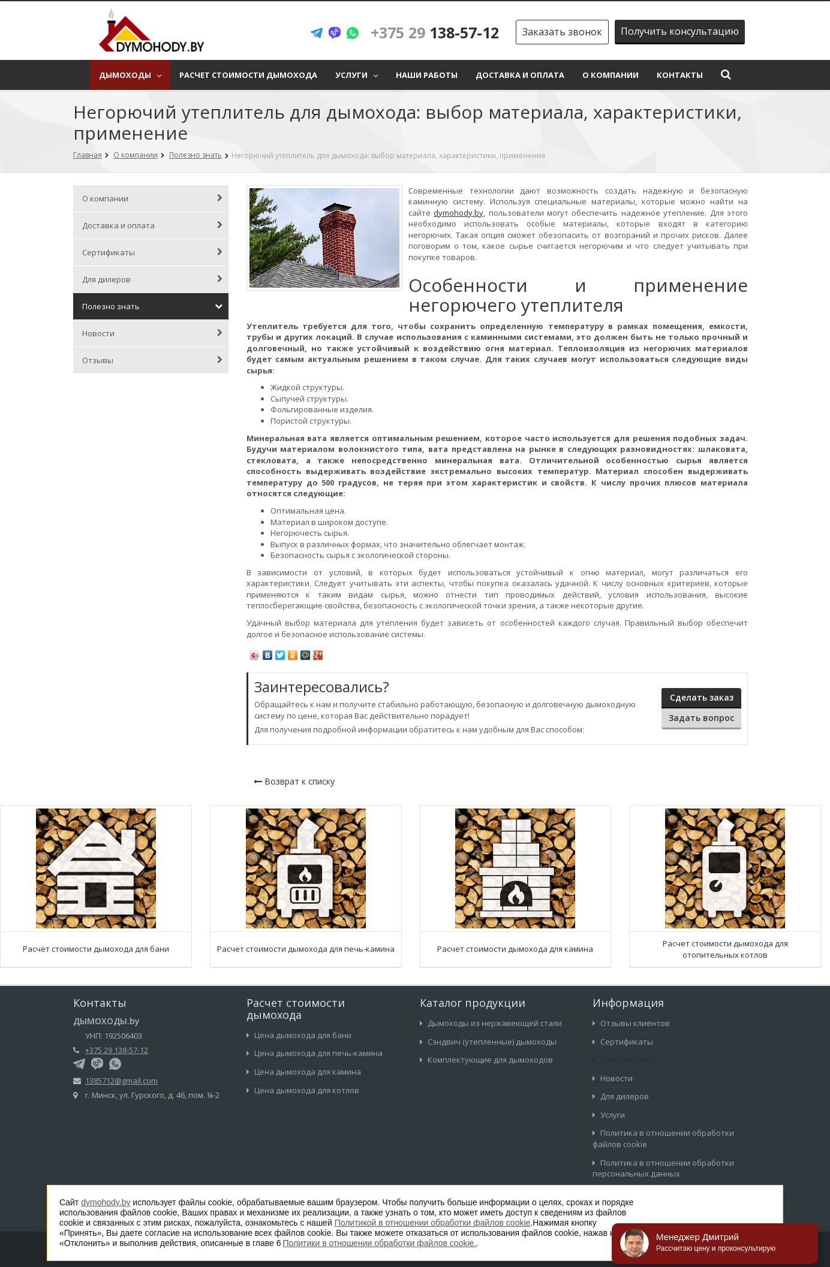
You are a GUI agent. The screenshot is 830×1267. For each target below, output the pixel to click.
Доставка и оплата (520, 75)
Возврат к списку (294, 781)
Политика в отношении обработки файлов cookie (663, 1138)
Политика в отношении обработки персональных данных (663, 1168)
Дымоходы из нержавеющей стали (491, 1023)
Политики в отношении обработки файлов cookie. (380, 1243)
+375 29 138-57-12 (116, 1050)
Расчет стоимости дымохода (248, 75)
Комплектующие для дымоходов (486, 1059)
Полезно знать (152, 306)
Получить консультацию (680, 31)
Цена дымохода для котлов (302, 1090)
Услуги (356, 75)
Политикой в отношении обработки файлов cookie (433, 1222)
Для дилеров (152, 279)
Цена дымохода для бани (298, 1035)
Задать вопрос (701, 717)
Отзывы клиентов (631, 1023)
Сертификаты (152, 252)
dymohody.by (458, 212)
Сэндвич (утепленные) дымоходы (488, 1041)
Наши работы (427, 75)
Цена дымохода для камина (303, 1071)
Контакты (680, 75)
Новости (152, 333)
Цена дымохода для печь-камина (314, 1053)
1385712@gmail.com (121, 1080)
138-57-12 (435, 32)
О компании (610, 75)
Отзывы (152, 360)
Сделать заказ (701, 697)
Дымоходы (130, 75)
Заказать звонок (562, 31)
